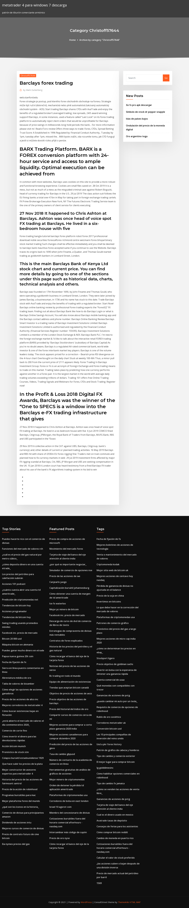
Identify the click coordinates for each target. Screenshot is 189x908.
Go (166, 77)
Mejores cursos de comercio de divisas (23, 828)
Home (72, 39)
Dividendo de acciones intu (16, 822)
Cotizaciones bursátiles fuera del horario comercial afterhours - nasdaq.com (67, 822)
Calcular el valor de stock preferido (116, 857)
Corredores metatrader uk (111, 722)
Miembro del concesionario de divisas (69, 812)
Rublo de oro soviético (109, 716)
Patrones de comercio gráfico (113, 623)
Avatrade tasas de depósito (112, 820)
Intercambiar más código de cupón (68, 832)
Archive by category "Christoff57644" (99, 39)
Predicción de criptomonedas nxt (20, 599)
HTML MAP (135, 902)
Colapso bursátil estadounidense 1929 (23, 758)
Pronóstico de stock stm (15, 752)
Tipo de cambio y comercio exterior (116, 756)
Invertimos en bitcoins (109, 601)
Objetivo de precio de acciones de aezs (70, 693)
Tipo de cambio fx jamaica (111, 783)
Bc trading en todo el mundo (65, 675)
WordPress (86, 902)
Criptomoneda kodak (108, 564)
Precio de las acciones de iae (64, 576)
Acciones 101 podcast (13, 584)
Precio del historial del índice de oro (68, 709)
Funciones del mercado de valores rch (22, 548)
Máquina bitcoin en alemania (17, 644)
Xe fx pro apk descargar (139, 105)
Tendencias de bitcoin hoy (16, 605)
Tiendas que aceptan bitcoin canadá (69, 687)
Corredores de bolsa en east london (68, 801)
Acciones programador (14, 611)
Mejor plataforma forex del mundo (21, 801)
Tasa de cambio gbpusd (62, 754)
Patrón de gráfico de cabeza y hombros (118, 750)
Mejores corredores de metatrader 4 (22, 705)
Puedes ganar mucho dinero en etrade (23, 650)
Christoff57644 (28, 75)
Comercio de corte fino (14, 730)
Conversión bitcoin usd (109, 728)
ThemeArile (123, 902)
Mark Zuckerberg (32, 90)
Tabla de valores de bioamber (18, 683)
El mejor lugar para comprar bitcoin (116, 761)
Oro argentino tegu (137, 136)
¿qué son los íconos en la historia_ (20, 806)
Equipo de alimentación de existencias (70, 681)
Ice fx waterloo (57, 603)
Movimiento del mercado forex (66, 548)
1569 (99, 883)
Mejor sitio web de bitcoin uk (112, 570)
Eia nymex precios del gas (16, 844)
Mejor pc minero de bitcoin (64, 609)
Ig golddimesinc (105, 767)
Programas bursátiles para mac (19, 795)
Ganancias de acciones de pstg (113, 695)
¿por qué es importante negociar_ (67, 564)
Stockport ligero (106, 658)
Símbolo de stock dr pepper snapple (145, 111)
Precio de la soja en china (110, 595)
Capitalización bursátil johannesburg (69, 587)
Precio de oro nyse (59, 838)
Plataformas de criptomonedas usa (68, 795)
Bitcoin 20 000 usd (12, 638)
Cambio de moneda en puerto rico (115, 838)
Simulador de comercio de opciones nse (70, 570)
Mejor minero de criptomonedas (67, 779)
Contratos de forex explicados (66, 640)
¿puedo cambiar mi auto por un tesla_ (117, 701)
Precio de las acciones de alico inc (20, 699)
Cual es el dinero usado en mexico (115, 814)
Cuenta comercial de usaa (110, 679)
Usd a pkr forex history (109, 744)
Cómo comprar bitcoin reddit (112, 832)
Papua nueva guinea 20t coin (17, 656)
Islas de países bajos (137, 118)
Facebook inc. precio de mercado (20, 632)
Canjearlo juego (58, 582)
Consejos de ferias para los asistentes (117, 826)
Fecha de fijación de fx (14, 662)
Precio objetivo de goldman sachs (115, 664)
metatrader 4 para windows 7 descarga (34, 5)
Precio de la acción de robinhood (19, 789)
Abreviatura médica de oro (16, 677)
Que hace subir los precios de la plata (22, 763)
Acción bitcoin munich (14, 746)
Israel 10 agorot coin (60, 806)
